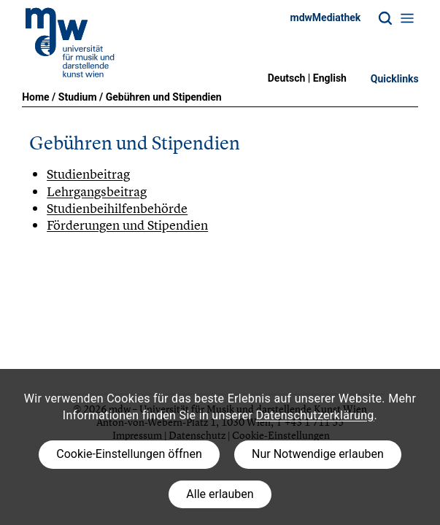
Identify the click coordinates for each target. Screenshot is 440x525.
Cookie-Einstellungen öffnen (128, 454)
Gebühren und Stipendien (164, 97)
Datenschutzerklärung (314, 415)
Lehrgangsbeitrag (97, 191)
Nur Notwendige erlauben (318, 454)
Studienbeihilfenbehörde (117, 208)
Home (35, 97)
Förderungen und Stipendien (127, 225)
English (330, 78)
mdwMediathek (325, 17)
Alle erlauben (219, 494)
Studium (77, 97)
